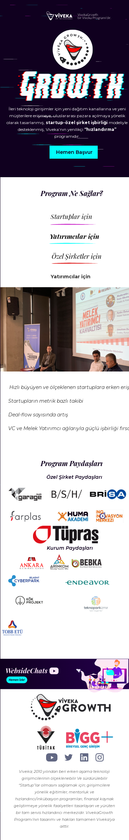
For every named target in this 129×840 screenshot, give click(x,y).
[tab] (87, 220)
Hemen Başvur (74, 152)
